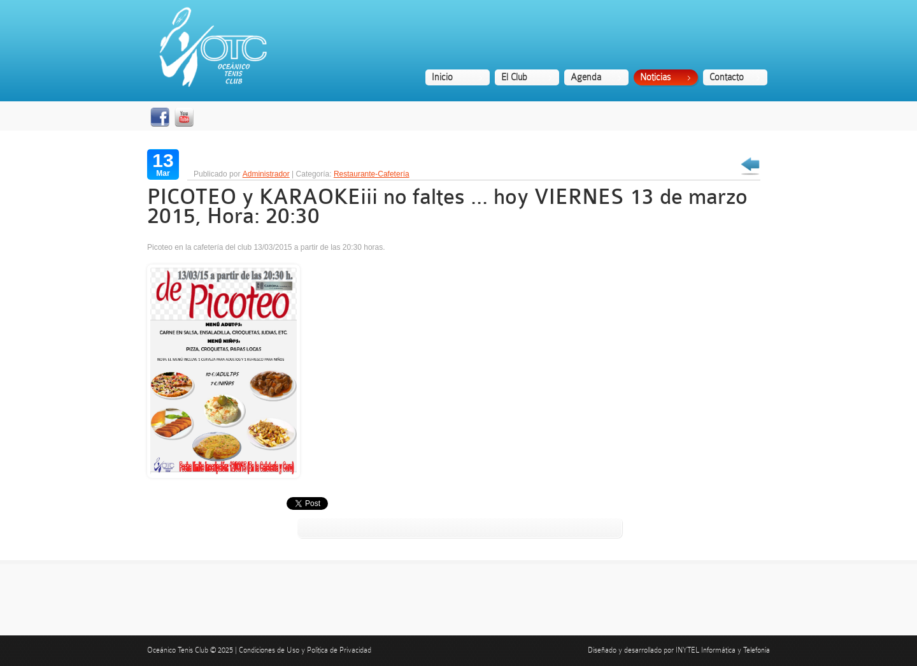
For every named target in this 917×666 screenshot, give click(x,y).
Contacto (726, 77)
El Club (514, 77)
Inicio (442, 77)
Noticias (655, 77)
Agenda (586, 77)
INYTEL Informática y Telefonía (723, 650)
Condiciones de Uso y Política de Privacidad (305, 650)
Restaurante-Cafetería (371, 174)
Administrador (266, 174)
